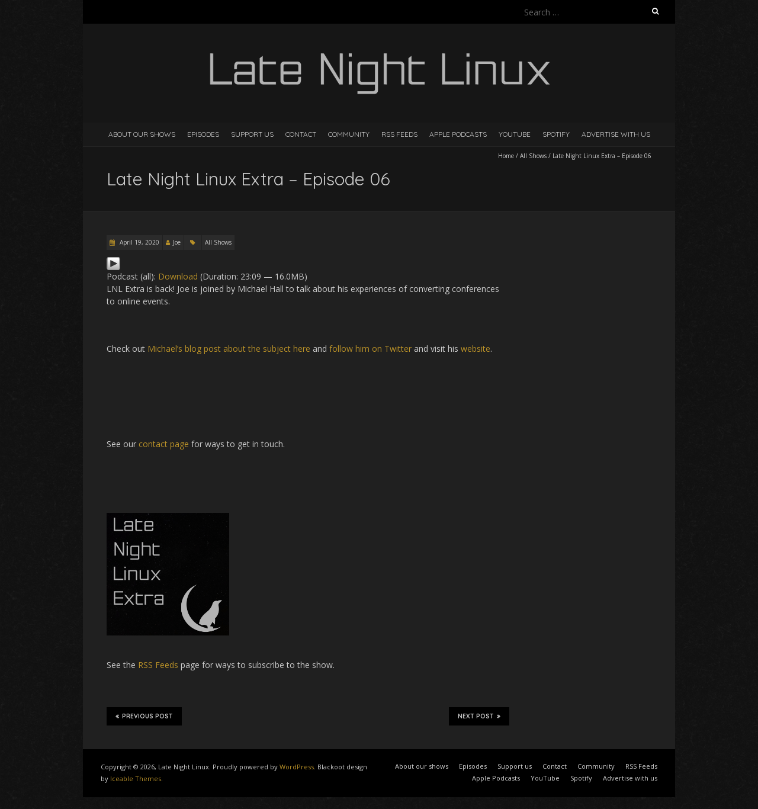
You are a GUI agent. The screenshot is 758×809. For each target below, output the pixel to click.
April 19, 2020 (138, 242)
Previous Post (144, 716)
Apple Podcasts (458, 134)
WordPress (297, 766)
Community (349, 134)
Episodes (203, 134)
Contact (300, 134)
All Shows (533, 156)
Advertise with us (616, 134)
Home (506, 156)
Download (178, 276)
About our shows (141, 134)
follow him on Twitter (370, 348)
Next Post (479, 716)
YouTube (515, 134)
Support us (252, 134)
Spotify (556, 134)
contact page (164, 444)
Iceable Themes (135, 778)
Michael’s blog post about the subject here (228, 348)
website (475, 348)
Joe (177, 242)
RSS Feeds (399, 134)
